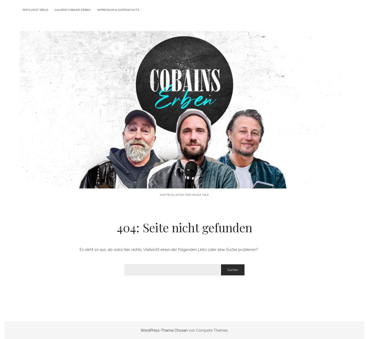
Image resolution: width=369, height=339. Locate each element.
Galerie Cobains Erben (73, 10)
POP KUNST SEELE (35, 10)
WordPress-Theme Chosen (164, 330)
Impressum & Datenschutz (118, 10)
